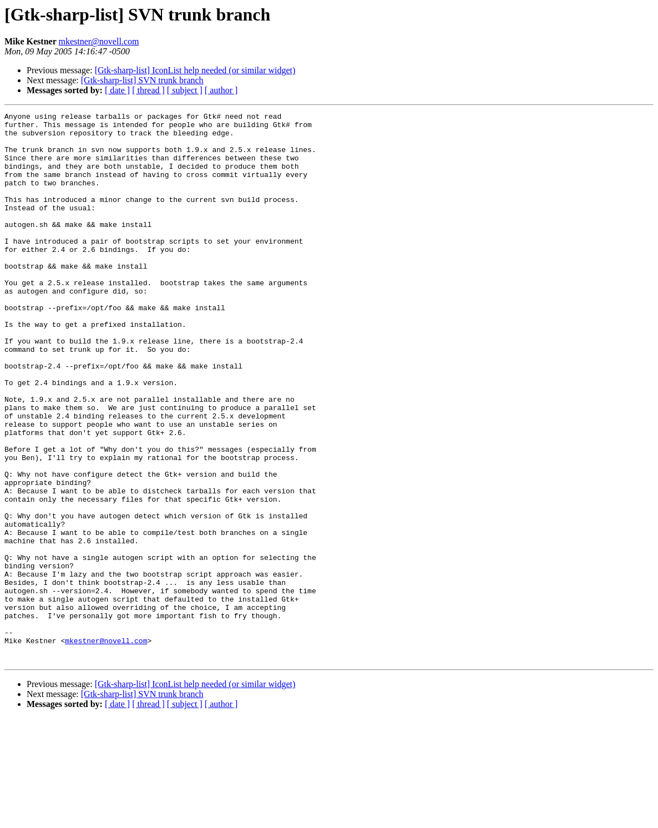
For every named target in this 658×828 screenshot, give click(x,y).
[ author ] (221, 90)
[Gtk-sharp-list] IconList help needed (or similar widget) (195, 70)
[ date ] (117, 90)
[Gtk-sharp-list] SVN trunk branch (142, 80)
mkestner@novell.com (98, 41)
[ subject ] (185, 90)
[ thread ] (148, 90)
